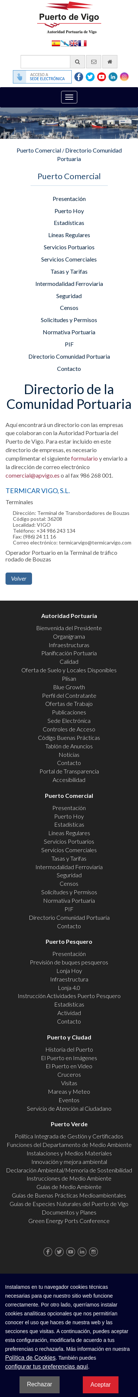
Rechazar (39, 1384)
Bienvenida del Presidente (69, 627)
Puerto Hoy (69, 210)
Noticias (69, 754)
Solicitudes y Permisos (69, 319)
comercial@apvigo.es (33, 475)
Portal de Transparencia (69, 771)
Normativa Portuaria (69, 331)
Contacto (69, 368)
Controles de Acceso (69, 728)
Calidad (69, 661)
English (73, 42)
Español (56, 42)
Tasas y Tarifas (69, 271)
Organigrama (69, 636)
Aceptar (101, 1384)
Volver (18, 578)
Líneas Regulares (69, 234)
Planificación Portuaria (69, 652)
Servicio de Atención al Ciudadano (69, 1108)
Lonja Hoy (69, 970)
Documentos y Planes (69, 1212)
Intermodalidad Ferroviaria (69, 283)
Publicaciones (69, 711)
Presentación (69, 198)
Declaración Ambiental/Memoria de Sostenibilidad (69, 1170)
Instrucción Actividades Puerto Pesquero (69, 995)
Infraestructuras (69, 644)
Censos (69, 307)
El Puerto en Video (69, 1065)
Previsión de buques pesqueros (69, 962)
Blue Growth (69, 686)
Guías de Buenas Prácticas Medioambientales (69, 1195)
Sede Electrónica (69, 720)
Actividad (69, 1012)
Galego (64, 42)
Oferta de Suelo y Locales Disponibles (69, 669)
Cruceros (69, 1074)
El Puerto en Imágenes (69, 1057)
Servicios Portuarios (69, 246)
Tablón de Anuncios (69, 745)
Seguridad (69, 295)
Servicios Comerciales (69, 259)
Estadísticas (69, 222)
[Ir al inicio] (109, 61)
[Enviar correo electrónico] (93, 61)
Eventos (69, 1099)
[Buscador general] (53, 61)
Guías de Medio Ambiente (69, 1186)
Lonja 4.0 (69, 987)
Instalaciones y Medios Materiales (69, 1153)
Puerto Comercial (39, 150)
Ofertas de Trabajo (69, 703)
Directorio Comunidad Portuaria (69, 356)
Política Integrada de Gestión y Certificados (69, 1136)
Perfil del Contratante (69, 695)
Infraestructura (69, 979)
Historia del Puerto (69, 1049)
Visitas (69, 1082)
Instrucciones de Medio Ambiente (69, 1178)
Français (82, 42)
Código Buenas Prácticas (69, 737)
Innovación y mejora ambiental (69, 1161)
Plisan (69, 678)
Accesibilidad (69, 779)
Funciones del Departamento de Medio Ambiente (69, 1144)
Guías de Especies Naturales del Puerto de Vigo (69, 1203)
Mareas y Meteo (69, 1091)
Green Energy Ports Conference (69, 1220)
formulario (84, 458)
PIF (69, 344)
